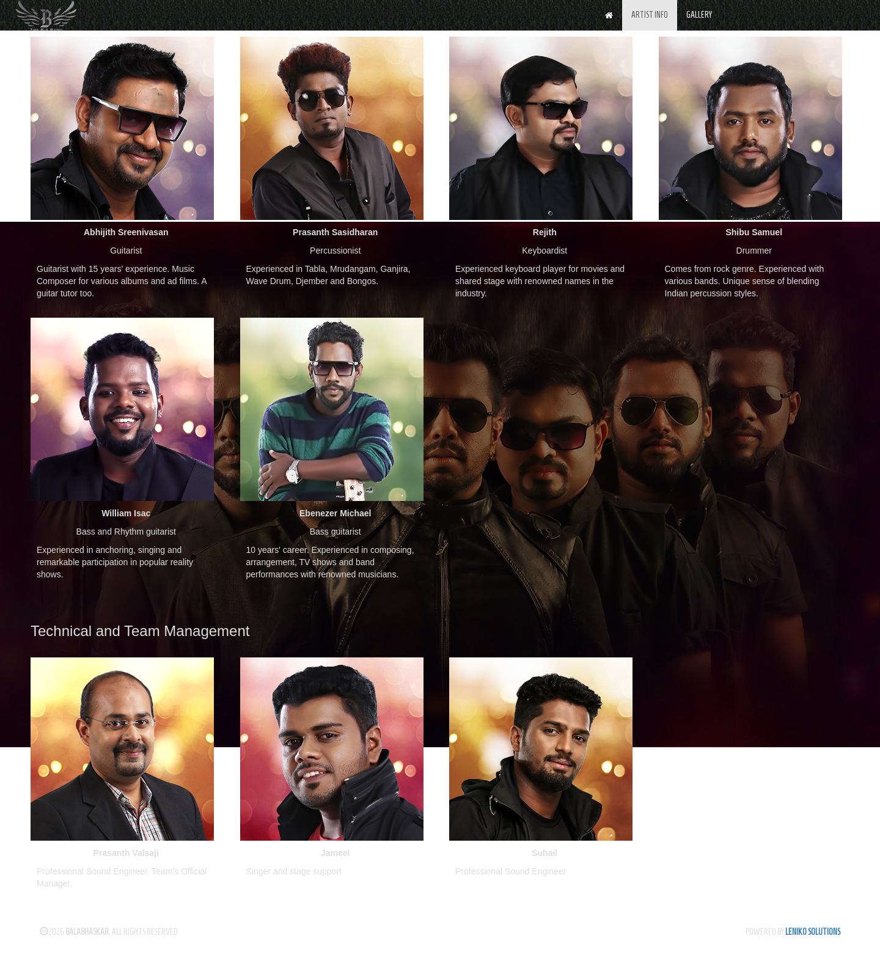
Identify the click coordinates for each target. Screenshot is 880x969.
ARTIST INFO (649, 15)
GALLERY (699, 15)
